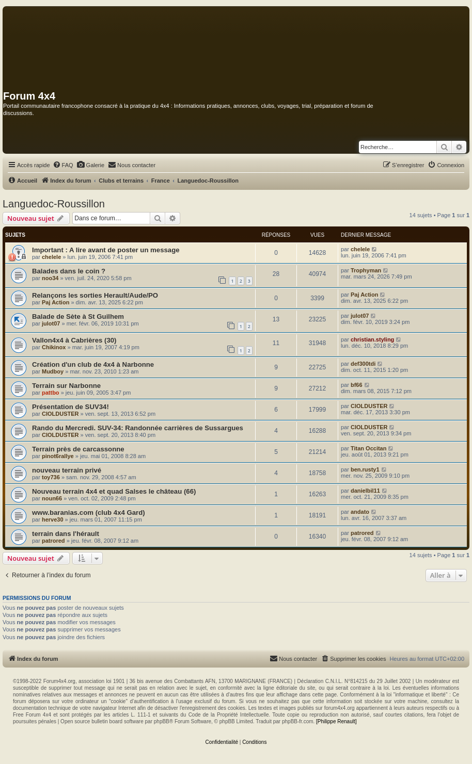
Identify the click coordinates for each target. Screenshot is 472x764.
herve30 (53, 519)
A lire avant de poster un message (124, 250)
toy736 (51, 477)
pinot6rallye (58, 456)
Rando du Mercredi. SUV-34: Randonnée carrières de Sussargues (137, 428)
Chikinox (54, 347)
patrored (53, 541)
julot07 (51, 323)
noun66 (52, 498)
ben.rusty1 (365, 469)
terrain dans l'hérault (65, 534)
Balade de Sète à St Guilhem (78, 316)
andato (360, 512)
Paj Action (55, 302)
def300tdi (363, 364)
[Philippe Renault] (336, 721)
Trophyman (366, 270)
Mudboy (53, 371)
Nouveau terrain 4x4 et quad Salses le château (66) (114, 491)
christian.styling (372, 339)
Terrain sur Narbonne (66, 385)
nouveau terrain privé (66, 470)
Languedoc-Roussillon (54, 203)
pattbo (50, 392)
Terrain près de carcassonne (78, 449)
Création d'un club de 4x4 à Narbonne (93, 364)
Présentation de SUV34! (70, 407)
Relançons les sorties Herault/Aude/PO (95, 295)
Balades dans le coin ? (68, 271)
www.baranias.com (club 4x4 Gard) (88, 512)
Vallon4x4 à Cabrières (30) (74, 340)
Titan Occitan (368, 448)
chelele (51, 257)
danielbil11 (365, 490)
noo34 (50, 278)
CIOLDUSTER (60, 414)
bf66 (357, 385)
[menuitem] (63, 165)
